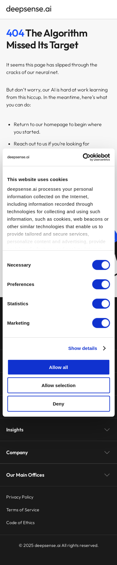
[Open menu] (108, 9)
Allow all (58, 367)
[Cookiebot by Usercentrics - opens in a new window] (83, 157)
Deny (58, 403)
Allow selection (58, 385)
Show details (82, 348)
